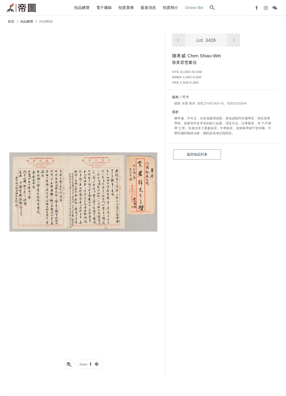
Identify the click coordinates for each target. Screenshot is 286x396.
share (83, 364)
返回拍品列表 (197, 154)
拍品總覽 (26, 21)
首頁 (11, 21)
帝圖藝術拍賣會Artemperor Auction (21, 8)
